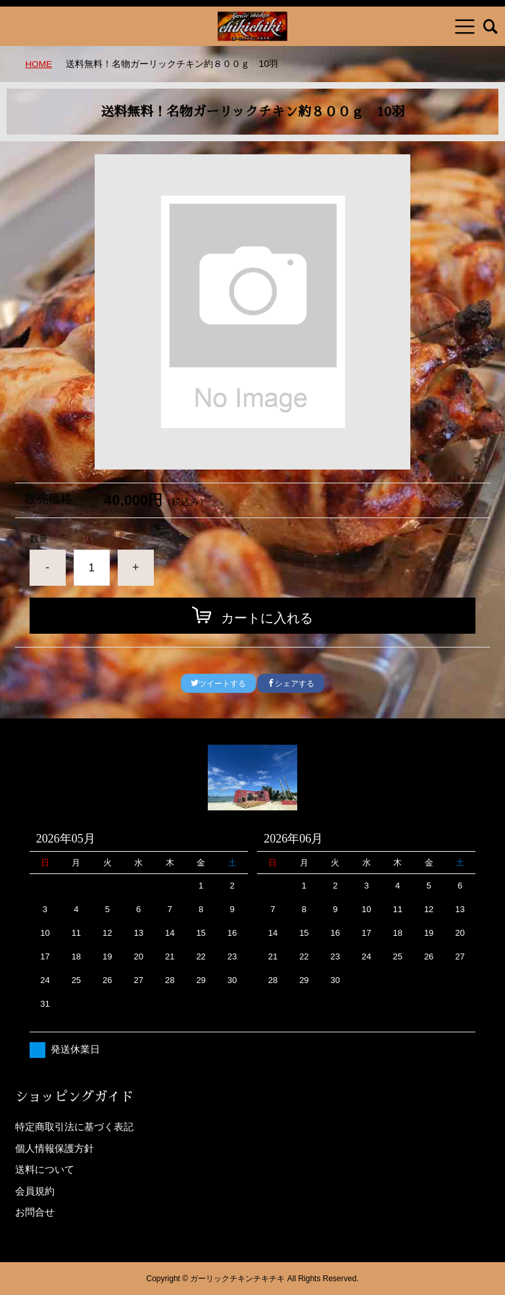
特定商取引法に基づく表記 (74, 1126)
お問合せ (35, 1212)
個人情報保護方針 (54, 1147)
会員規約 (35, 1190)
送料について (44, 1169)
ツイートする (218, 683)
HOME (39, 63)
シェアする (290, 683)
